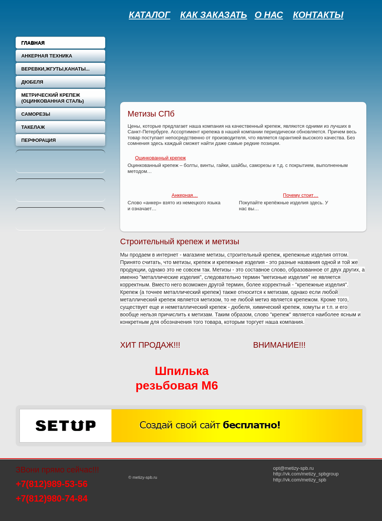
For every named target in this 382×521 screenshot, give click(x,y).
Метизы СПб (151, 113)
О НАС (268, 15)
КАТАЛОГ (149, 15)
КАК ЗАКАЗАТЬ (213, 15)
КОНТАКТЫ (318, 15)
